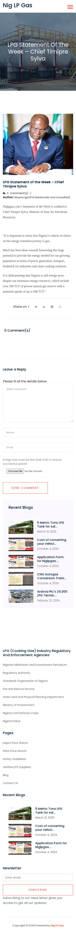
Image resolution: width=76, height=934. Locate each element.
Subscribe (38, 890)
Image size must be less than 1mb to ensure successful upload (32, 462)
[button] (70, 6)
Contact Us (10, 783)
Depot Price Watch (15, 743)
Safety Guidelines (14, 759)
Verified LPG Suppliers (17, 767)
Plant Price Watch (14, 751)
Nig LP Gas (57, 925)
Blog (5, 775)
